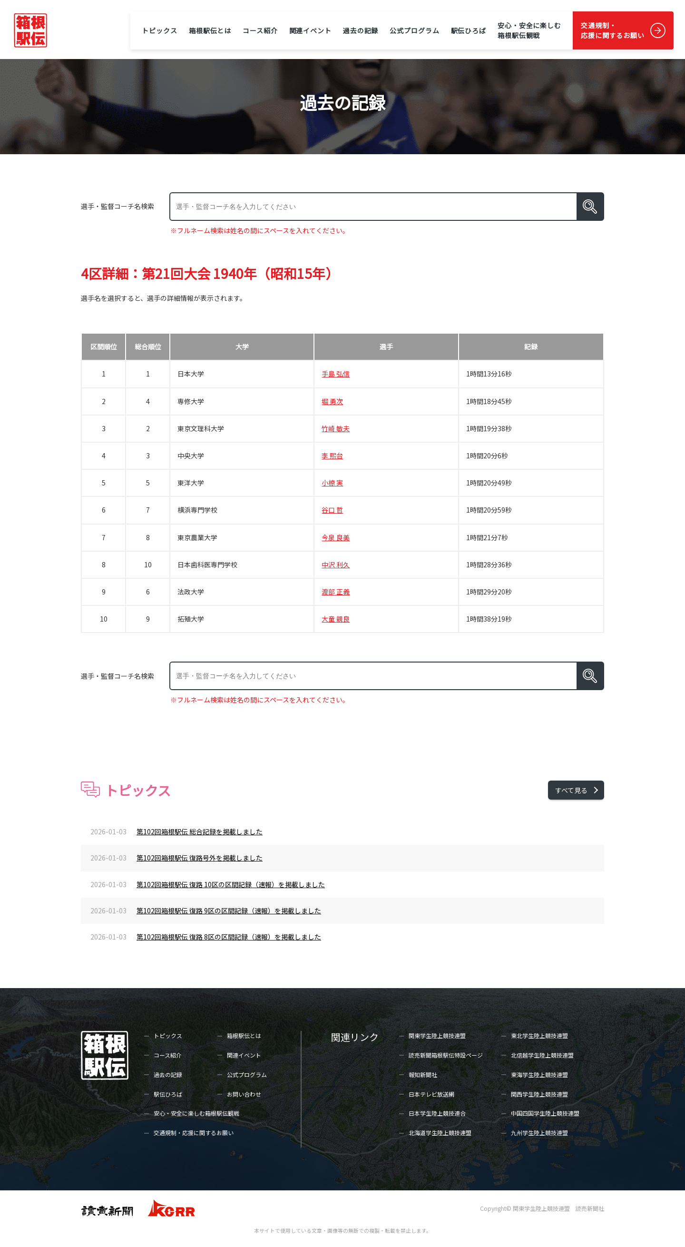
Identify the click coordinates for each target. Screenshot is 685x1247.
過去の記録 (360, 30)
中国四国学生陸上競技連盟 (545, 1113)
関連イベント (310, 30)
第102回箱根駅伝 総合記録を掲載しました (200, 831)
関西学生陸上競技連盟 (539, 1094)
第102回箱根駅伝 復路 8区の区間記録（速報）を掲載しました (229, 936)
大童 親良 (336, 619)
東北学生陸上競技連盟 (539, 1035)
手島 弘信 (336, 373)
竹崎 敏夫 (336, 428)
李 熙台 (332, 455)
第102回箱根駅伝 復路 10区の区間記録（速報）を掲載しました (231, 884)
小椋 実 (332, 482)
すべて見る (571, 790)
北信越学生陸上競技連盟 (542, 1055)
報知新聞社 (423, 1074)
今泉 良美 (336, 537)
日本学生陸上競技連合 (437, 1113)
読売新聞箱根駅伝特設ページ (446, 1055)
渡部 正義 (336, 591)
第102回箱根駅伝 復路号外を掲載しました (200, 857)
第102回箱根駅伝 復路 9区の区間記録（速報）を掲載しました (229, 910)
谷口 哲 (332, 510)
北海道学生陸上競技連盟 (440, 1132)
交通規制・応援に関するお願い (613, 30)
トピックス (159, 30)
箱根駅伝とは (210, 30)
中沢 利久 (336, 564)
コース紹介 (260, 30)
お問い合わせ (244, 1094)
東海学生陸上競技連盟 (539, 1074)
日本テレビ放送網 (431, 1094)
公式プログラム (414, 30)
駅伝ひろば (468, 30)
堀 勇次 (332, 401)
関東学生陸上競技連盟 (437, 1035)
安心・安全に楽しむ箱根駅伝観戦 (529, 30)
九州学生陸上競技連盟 (539, 1132)
